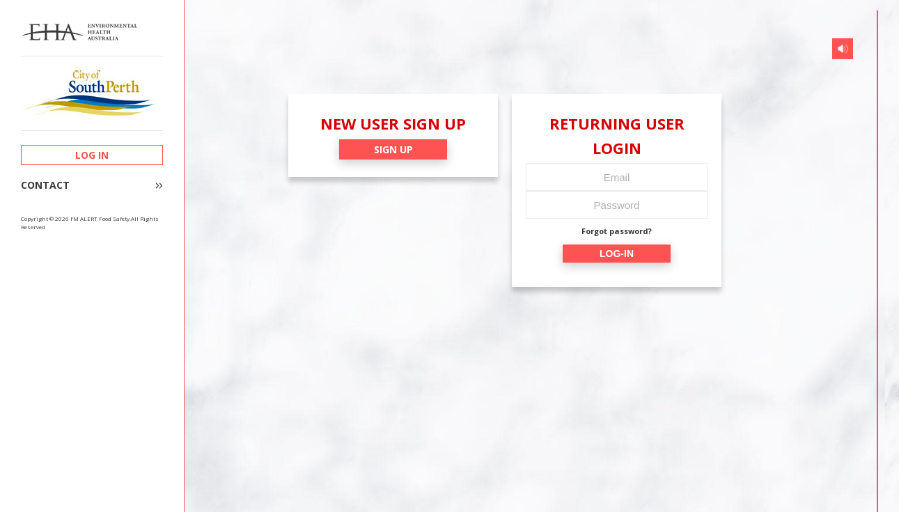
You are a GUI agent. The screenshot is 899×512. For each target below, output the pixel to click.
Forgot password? (616, 231)
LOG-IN (617, 253)
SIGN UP (393, 149)
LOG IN (92, 155)
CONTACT (45, 185)
